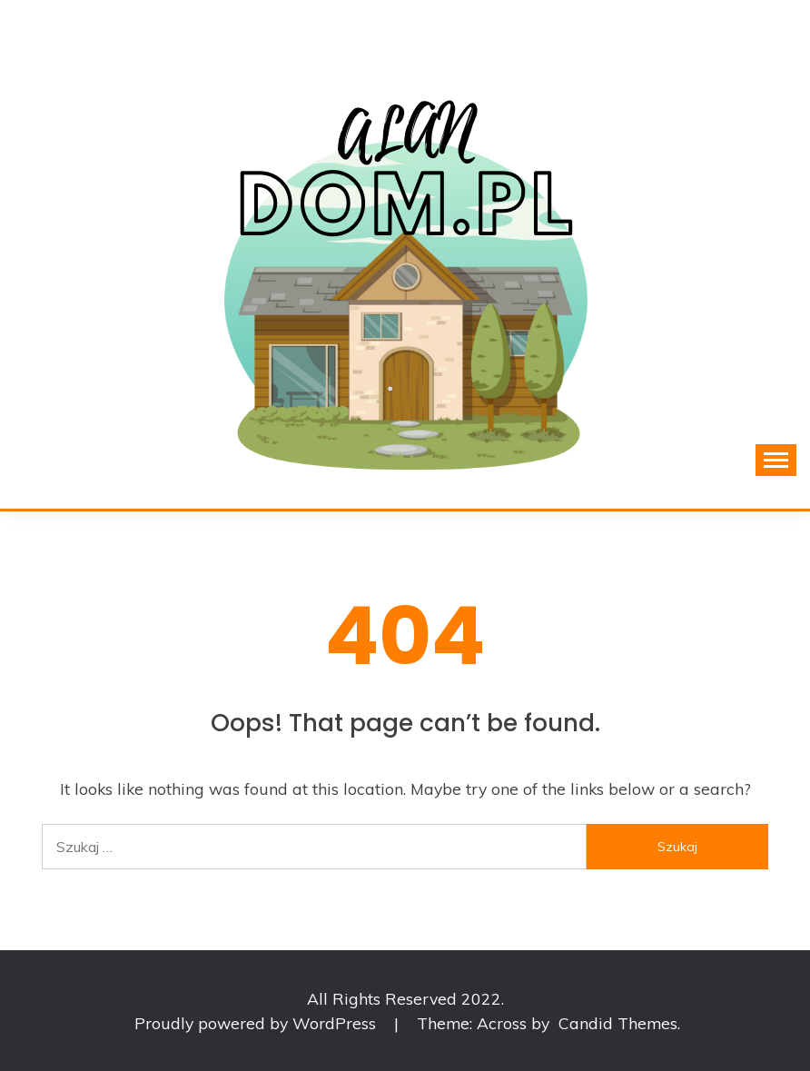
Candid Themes (617, 1023)
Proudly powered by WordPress (257, 1023)
